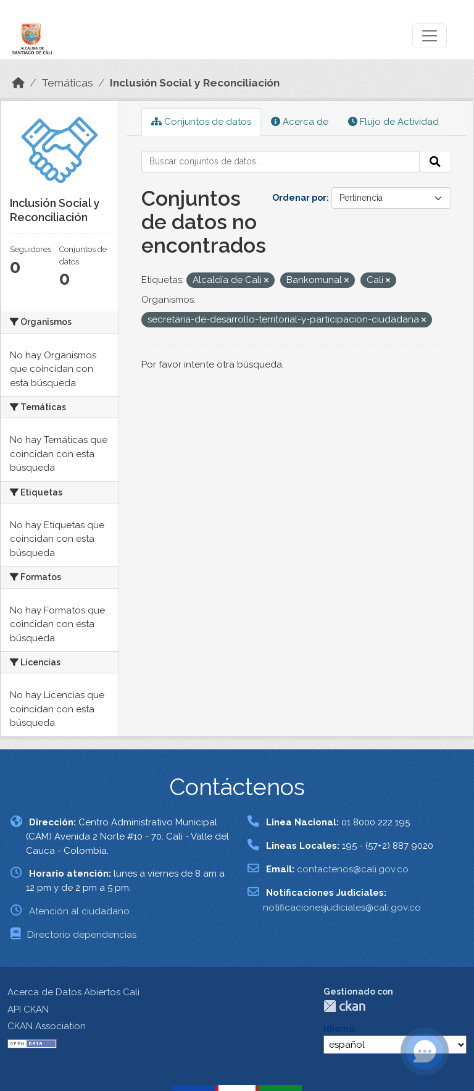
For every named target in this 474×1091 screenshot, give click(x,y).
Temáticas (67, 83)
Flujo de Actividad (393, 121)
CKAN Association (46, 1026)
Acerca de (299, 121)
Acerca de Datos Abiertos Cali (73, 992)
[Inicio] (18, 83)
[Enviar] (435, 162)
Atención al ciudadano (79, 911)
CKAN (344, 1006)
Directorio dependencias (81, 934)
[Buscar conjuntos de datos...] (280, 162)
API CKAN (28, 1009)
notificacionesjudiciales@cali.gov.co (342, 907)
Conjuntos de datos (201, 121)
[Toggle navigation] (429, 35)
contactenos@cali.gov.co (353, 869)
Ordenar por (299, 198)
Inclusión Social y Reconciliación (195, 83)
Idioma (338, 1029)
